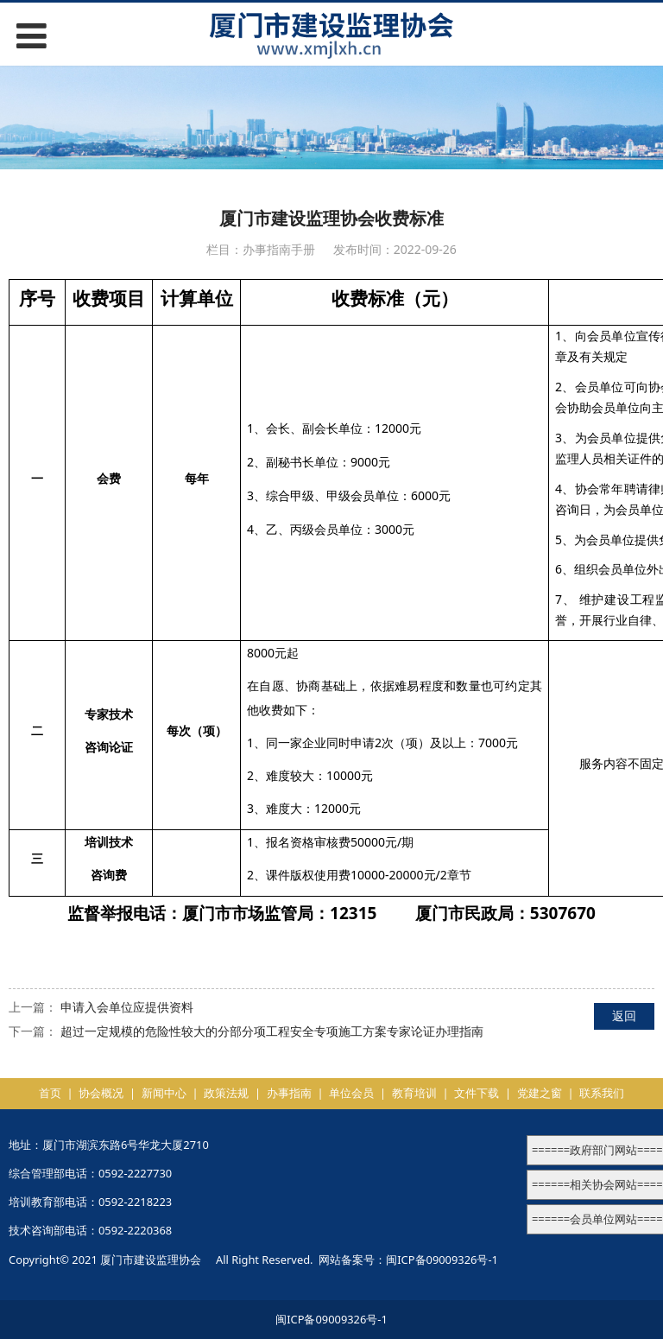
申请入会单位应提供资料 (126, 1007)
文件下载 (476, 1093)
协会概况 (101, 1093)
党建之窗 (539, 1093)
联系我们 (601, 1093)
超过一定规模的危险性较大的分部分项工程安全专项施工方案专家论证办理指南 (271, 1031)
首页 (50, 1093)
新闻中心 (164, 1093)
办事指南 (289, 1093)
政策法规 (226, 1093)
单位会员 (351, 1093)
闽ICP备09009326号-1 (442, 1259)
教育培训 (414, 1093)
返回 (624, 1015)
